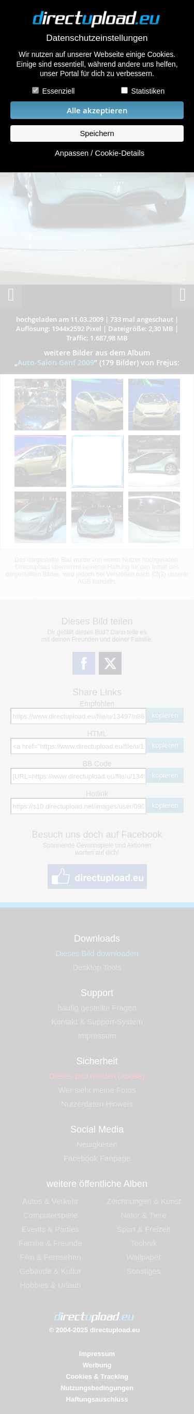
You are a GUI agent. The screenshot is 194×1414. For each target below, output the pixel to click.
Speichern (97, 133)
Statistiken (148, 91)
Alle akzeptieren (97, 110)
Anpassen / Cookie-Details (99, 153)
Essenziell (58, 91)
